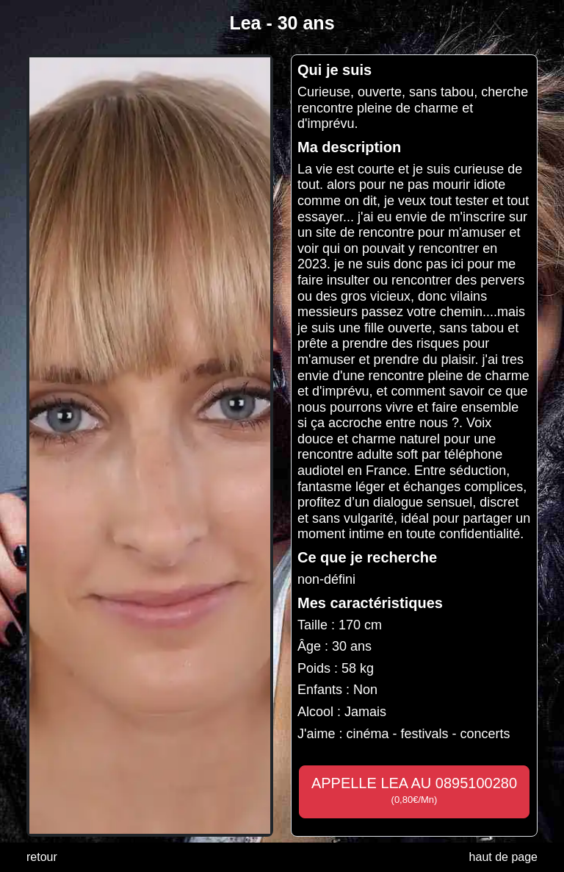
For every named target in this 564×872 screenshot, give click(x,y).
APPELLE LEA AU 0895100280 (414, 790)
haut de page (503, 857)
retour (41, 857)
